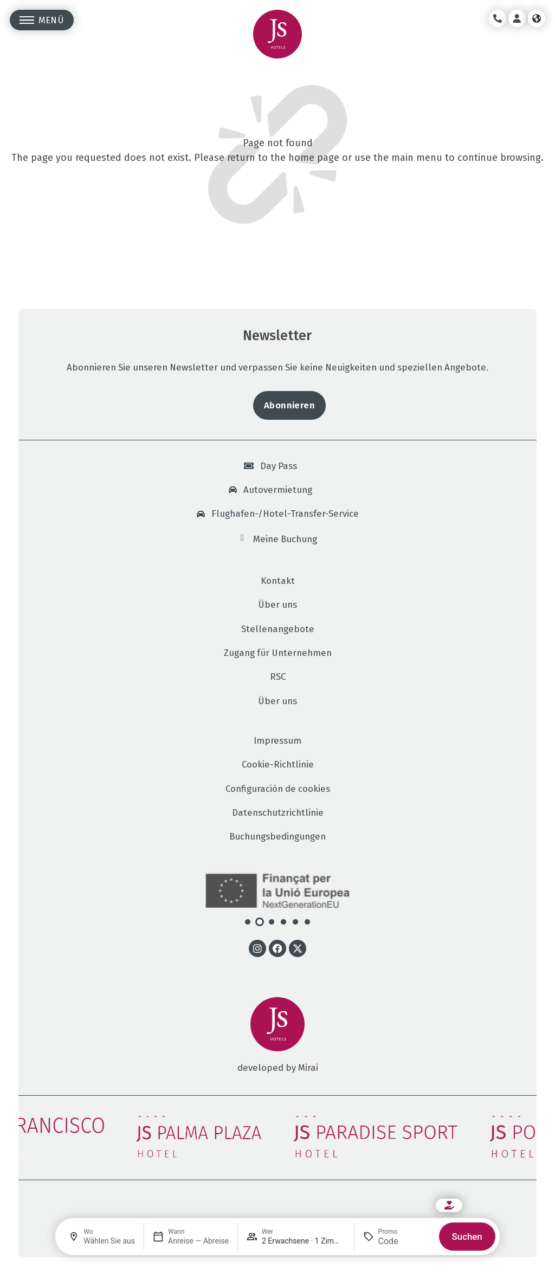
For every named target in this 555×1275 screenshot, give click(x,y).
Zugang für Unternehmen (278, 653)
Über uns (277, 605)
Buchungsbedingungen (277, 836)
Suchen (467, 1236)
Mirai (308, 1067)
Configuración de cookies (277, 789)
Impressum (277, 741)
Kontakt (278, 581)
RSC (278, 677)
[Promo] (404, 1241)
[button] (247, 922)
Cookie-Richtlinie (278, 764)
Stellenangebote (277, 629)
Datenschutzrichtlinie (278, 813)
